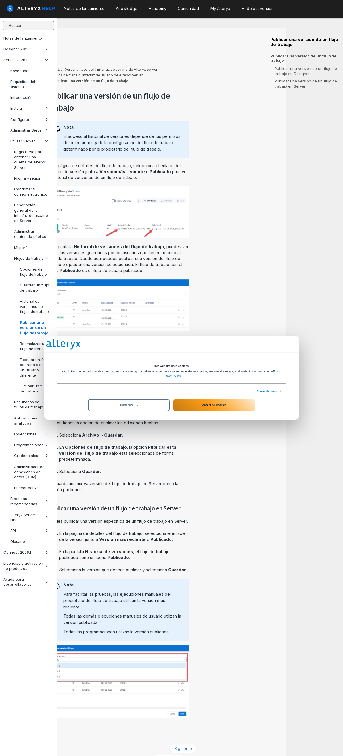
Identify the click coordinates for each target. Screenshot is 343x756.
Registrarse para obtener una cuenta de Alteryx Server (30, 159)
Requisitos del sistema (22, 84)
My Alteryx (220, 8)
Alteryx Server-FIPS (29, 517)
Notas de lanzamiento (22, 38)
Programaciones (31, 445)
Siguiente (240, 732)
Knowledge (126, 8)
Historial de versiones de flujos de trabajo (34, 306)
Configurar (29, 119)
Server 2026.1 (25, 59)
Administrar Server (29, 130)
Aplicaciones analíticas (25, 420)
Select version (258, 8)
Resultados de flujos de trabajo (28, 404)
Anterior (75, 732)
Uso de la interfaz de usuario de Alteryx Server (176, 53)
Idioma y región (27, 178)
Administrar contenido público (30, 234)
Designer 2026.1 (25, 49)
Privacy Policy (171, 375)
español (226, 744)
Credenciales (31, 455)
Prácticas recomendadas (29, 501)
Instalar (29, 108)
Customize (129, 405)
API (29, 530)
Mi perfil (21, 247)
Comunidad (188, 8)
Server (127, 53)
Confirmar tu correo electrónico (30, 191)
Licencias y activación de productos (25, 566)
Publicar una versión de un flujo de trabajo (34, 327)
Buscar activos (27, 487)
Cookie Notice (137, 744)
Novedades (20, 70)
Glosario (17, 541)
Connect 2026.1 (25, 552)
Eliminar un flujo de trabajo (34, 388)
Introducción (21, 97)
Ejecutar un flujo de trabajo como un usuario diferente (34, 367)
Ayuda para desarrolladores (25, 582)
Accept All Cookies (214, 405)
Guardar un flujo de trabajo (34, 287)
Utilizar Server (29, 141)
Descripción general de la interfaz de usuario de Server (31, 213)
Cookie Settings (266, 391)
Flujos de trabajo (31, 258)
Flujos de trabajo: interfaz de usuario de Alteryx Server (155, 59)
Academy (157, 8)
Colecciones (31, 434)
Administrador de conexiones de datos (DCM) (29, 471)
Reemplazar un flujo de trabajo (33, 346)
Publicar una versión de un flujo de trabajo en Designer (306, 71)
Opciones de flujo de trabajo (33, 272)
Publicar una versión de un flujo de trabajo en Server (306, 83)
